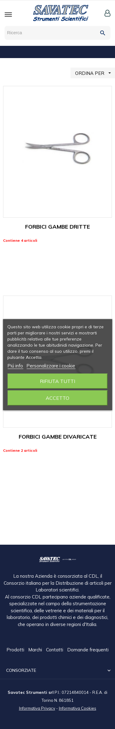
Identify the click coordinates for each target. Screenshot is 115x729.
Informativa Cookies (77, 707)
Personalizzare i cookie (50, 366)
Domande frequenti (88, 650)
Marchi (35, 650)
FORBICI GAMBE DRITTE (57, 226)
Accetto (57, 398)
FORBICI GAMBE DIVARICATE (58, 436)
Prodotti (15, 650)
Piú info (15, 366)
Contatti (55, 650)
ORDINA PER (95, 73)
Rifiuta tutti (57, 381)
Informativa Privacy (37, 707)
